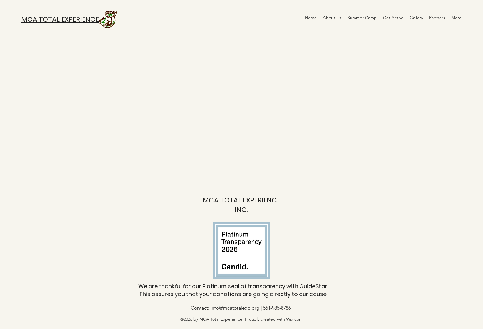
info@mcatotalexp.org (234, 308)
